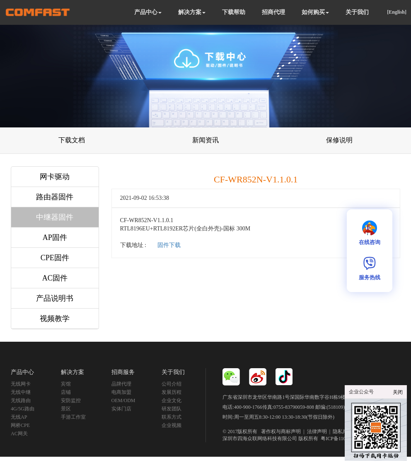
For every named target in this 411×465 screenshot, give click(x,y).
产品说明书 (54, 298)
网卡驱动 (55, 177)
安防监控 (71, 400)
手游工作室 (73, 417)
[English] (396, 12)
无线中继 (21, 392)
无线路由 (21, 400)
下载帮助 (233, 12)
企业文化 (171, 400)
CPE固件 (55, 258)
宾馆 (66, 384)
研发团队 (171, 409)
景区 (66, 409)
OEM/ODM (123, 400)
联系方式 (171, 417)
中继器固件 (54, 217)
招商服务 (123, 372)
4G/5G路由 (22, 409)
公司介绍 (171, 384)
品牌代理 (121, 384)
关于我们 (357, 12)
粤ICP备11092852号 (342, 438)
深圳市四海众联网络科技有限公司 (259, 438)
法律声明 (317, 431)
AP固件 (55, 237)
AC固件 (55, 278)
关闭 (398, 392)
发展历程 (171, 392)
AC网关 (19, 433)
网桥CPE (20, 425)
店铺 (66, 392)
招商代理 (273, 12)
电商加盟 (121, 392)
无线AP (19, 417)
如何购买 (315, 12)
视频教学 (55, 318)
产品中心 (148, 12)
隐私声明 (343, 431)
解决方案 (192, 12)
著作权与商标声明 (281, 431)
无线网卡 (21, 384)
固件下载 (169, 245)
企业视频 (171, 425)
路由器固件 (54, 197)
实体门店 (121, 409)
